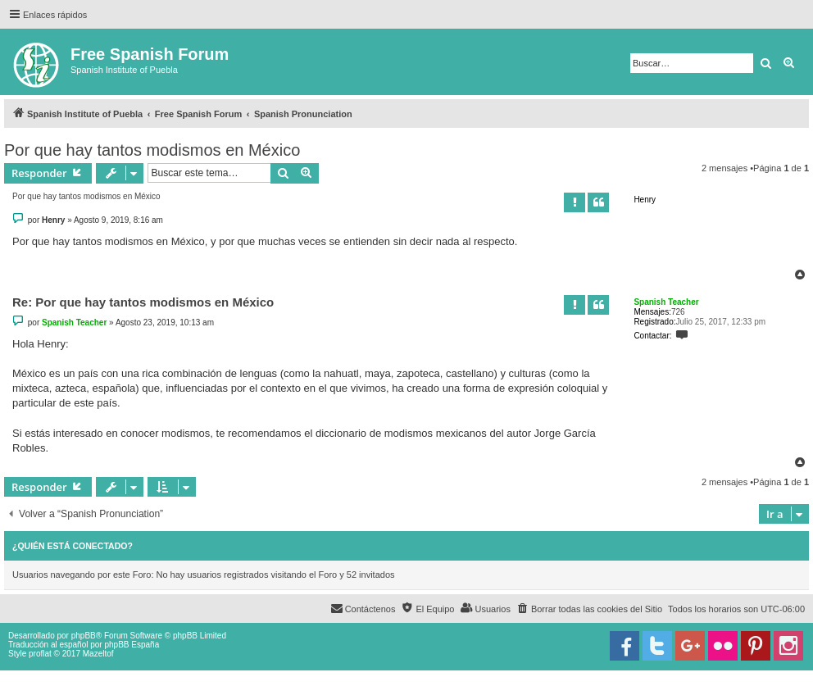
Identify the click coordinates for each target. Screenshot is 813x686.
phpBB (83, 635)
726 (678, 311)
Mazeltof (98, 653)
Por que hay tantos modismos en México (152, 150)
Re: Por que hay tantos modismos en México (143, 302)
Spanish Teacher (666, 302)
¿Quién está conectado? (72, 546)
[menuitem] (589, 609)
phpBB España (131, 644)
